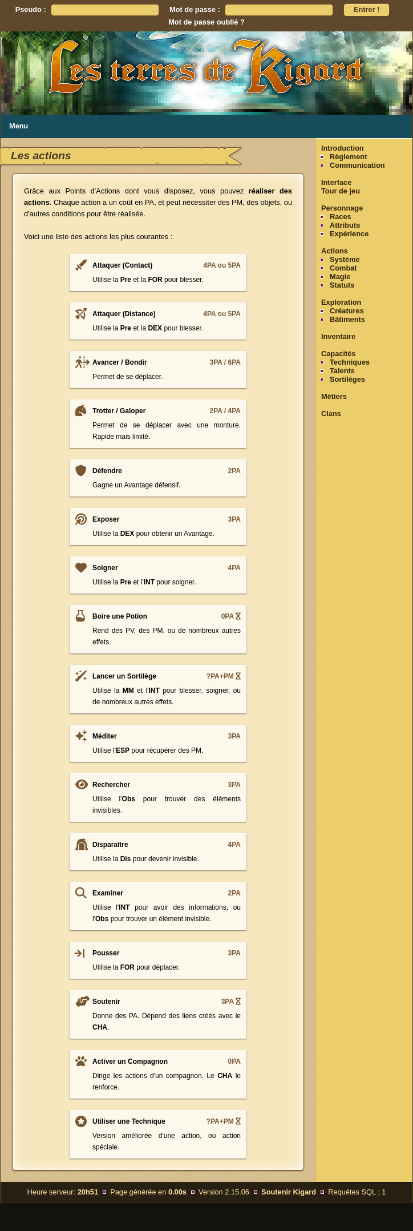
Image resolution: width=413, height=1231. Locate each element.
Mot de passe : (194, 9)
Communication (357, 165)
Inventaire (338, 336)
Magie (340, 276)
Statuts (342, 285)
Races (340, 216)
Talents (342, 370)
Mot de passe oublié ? (206, 22)
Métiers (334, 396)
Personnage (342, 208)
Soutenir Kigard (288, 1192)
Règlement (348, 156)
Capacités (338, 353)
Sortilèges (347, 379)
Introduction (342, 148)
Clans (331, 413)
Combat (343, 268)
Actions (334, 251)
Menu (18, 126)
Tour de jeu (340, 191)
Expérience (349, 233)
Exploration (341, 302)
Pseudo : (30, 9)
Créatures (347, 310)
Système (345, 259)
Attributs (345, 225)
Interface (336, 182)
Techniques (350, 362)
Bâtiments (347, 319)
